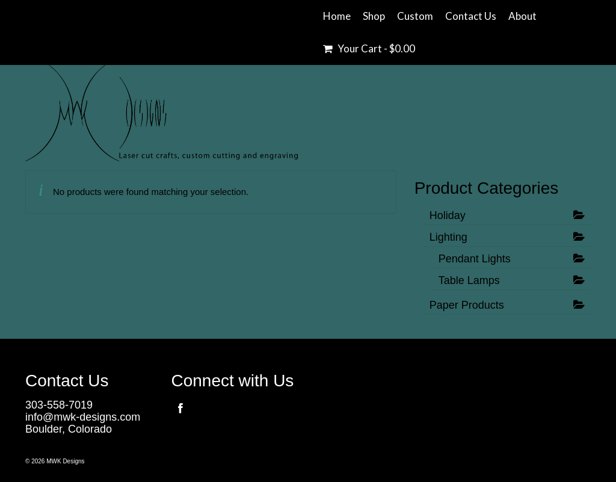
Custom (415, 16)
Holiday (448, 215)
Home (337, 16)
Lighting (448, 237)
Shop (374, 16)
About (522, 16)
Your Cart (369, 48)
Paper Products (467, 305)
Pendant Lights (475, 259)
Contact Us (470, 16)
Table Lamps (469, 280)
